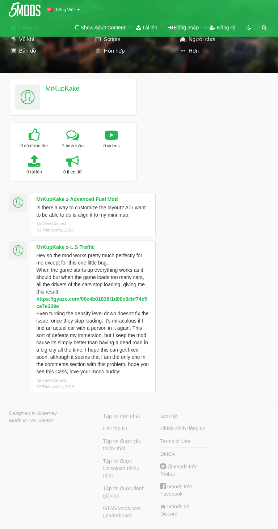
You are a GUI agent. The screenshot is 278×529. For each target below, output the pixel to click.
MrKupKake (62, 88)
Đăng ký (222, 27)
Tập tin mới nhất (121, 416)
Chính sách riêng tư (182, 428)
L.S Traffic (82, 247)
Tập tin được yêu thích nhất (122, 444)
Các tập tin (115, 428)
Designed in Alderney (33, 413)
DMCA (167, 454)
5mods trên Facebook (176, 490)
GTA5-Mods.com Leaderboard (122, 511)
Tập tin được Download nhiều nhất (121, 468)
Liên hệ (168, 416)
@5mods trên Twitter (179, 470)
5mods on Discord (174, 510)
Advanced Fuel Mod (94, 199)
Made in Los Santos (31, 420)
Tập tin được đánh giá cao (124, 492)
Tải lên (146, 27)
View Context (51, 223)
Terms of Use (175, 441)
